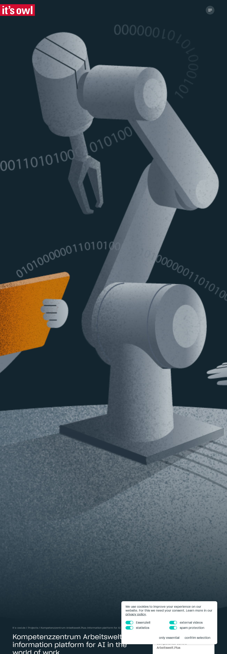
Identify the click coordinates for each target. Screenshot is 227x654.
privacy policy (136, 614)
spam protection (186, 628)
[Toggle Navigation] (210, 10)
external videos (186, 622)
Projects (33, 627)
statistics (137, 628)
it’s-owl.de (19, 627)
